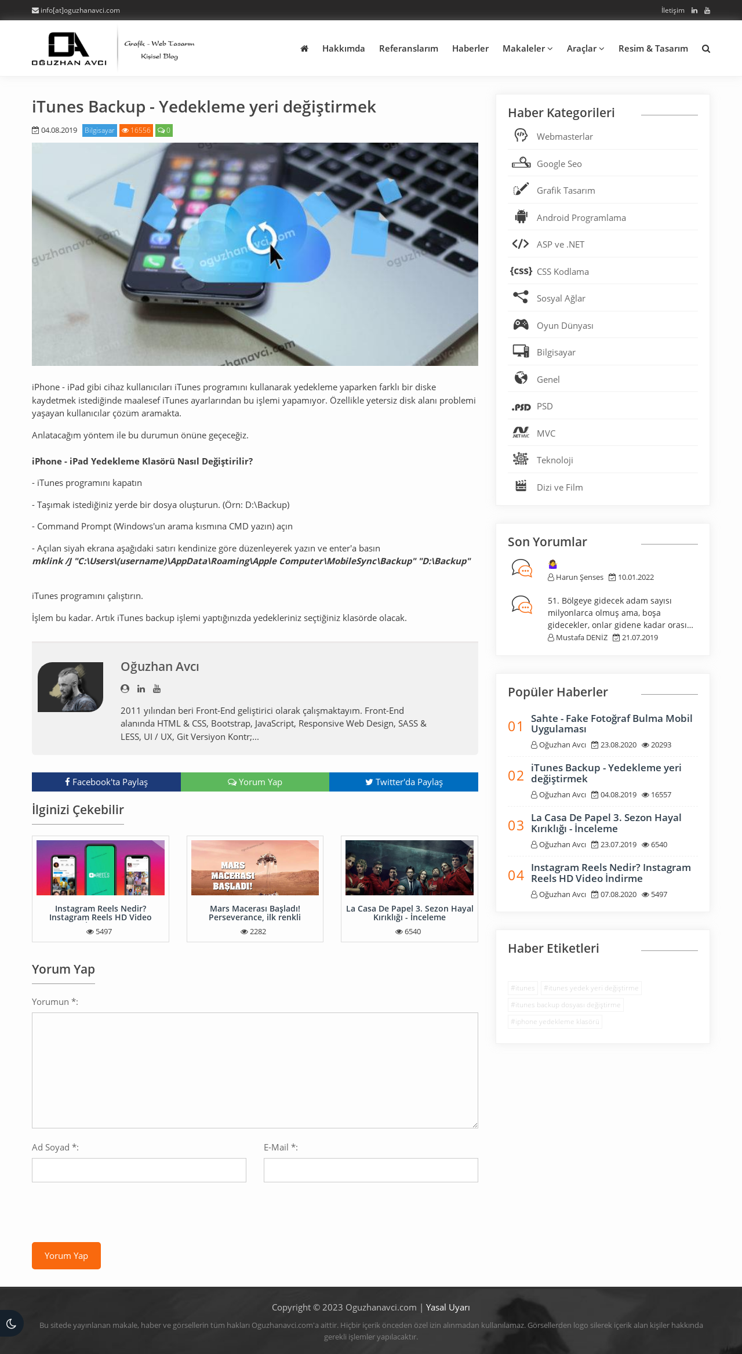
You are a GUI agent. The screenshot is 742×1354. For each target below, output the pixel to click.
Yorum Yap (255, 781)
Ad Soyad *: (55, 1147)
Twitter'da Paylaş (404, 781)
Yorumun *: (55, 1001)
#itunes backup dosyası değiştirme (566, 1005)
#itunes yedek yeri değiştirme (591, 988)
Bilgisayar (100, 130)
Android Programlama (581, 217)
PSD (545, 406)
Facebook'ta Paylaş (106, 781)
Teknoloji (555, 460)
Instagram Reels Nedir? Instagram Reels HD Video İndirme (100, 917)
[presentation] (120, 1213)
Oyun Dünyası (565, 325)
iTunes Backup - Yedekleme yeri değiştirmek (606, 773)
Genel (548, 379)
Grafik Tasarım (566, 190)
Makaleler (528, 48)
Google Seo (559, 163)
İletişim (673, 10)
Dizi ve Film (560, 487)
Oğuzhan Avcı (160, 666)
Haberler (470, 48)
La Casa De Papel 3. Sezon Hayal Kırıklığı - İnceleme (410, 913)
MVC (546, 433)
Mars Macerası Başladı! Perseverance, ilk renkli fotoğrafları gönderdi (255, 917)
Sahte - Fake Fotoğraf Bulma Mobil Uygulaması (612, 724)
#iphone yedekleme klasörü (555, 1021)
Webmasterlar (565, 136)
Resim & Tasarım (653, 48)
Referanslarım (408, 48)
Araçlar (586, 48)
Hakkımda (343, 48)
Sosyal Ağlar (561, 298)
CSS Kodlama (563, 271)
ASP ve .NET (560, 244)
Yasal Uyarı (448, 1307)
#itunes (523, 988)
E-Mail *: (281, 1147)
